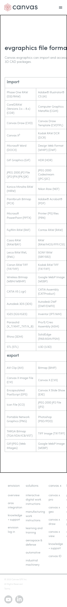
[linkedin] (19, 599)
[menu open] (60, 7)
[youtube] (8, 599)
